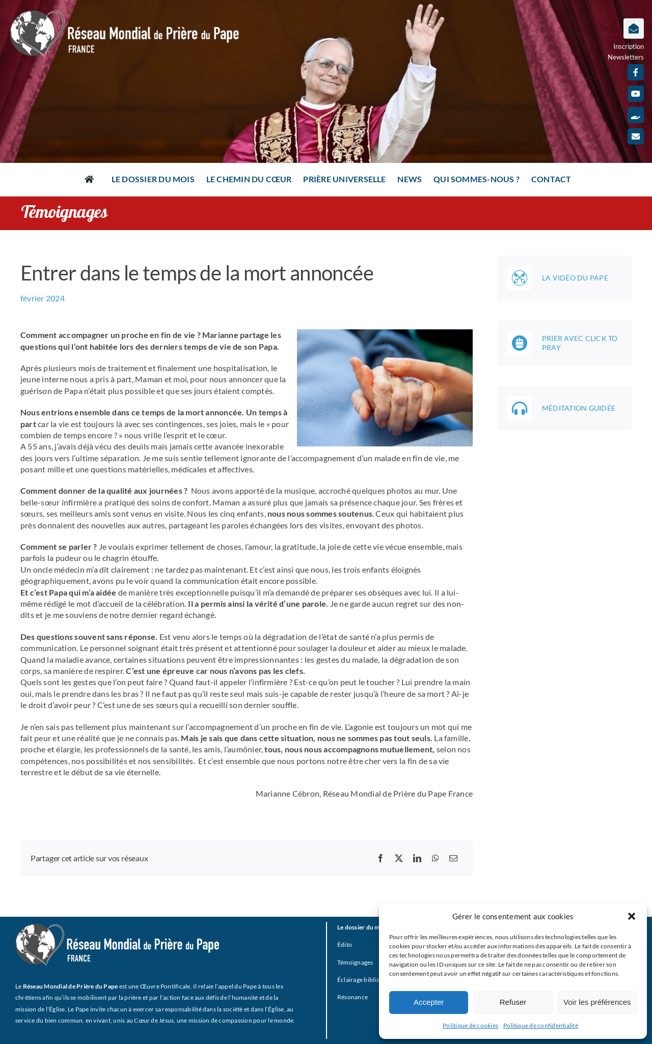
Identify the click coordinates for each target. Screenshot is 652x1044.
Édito (344, 944)
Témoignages (355, 962)
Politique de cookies (470, 1025)
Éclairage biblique (362, 979)
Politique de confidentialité (540, 1025)
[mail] (636, 136)
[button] (632, 916)
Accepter (429, 1002)
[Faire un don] (636, 115)
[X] (399, 858)
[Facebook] (380, 858)
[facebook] (636, 72)
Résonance (352, 997)
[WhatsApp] (435, 858)
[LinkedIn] (417, 858)
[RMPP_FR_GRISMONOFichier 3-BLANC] (117, 928)
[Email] (453, 858)
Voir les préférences (597, 1002)
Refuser (513, 1002)
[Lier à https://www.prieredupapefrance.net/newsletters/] (633, 28)
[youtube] (636, 94)
